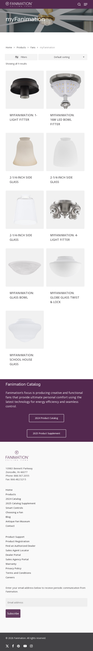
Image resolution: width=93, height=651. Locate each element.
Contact (10, 525)
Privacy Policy (13, 568)
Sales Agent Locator (17, 550)
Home (9, 47)
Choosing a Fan (14, 512)
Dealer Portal (13, 554)
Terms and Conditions (18, 572)
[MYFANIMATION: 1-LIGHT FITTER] (25, 90)
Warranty (11, 563)
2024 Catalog (13, 498)
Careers (10, 577)
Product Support (15, 536)
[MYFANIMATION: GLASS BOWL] (25, 267)
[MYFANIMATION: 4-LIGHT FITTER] (65, 210)
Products (21, 47)
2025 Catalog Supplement (21, 503)
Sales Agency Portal (17, 559)
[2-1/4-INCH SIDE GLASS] (25, 152)
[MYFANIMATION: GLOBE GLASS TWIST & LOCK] (65, 267)
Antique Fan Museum (18, 521)
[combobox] (62, 57)
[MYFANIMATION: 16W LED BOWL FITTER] (65, 90)
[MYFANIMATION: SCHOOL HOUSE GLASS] (25, 330)
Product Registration (17, 541)
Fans (32, 47)
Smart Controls (14, 507)
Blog (8, 516)
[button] (85, 4)
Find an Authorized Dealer (20, 545)
